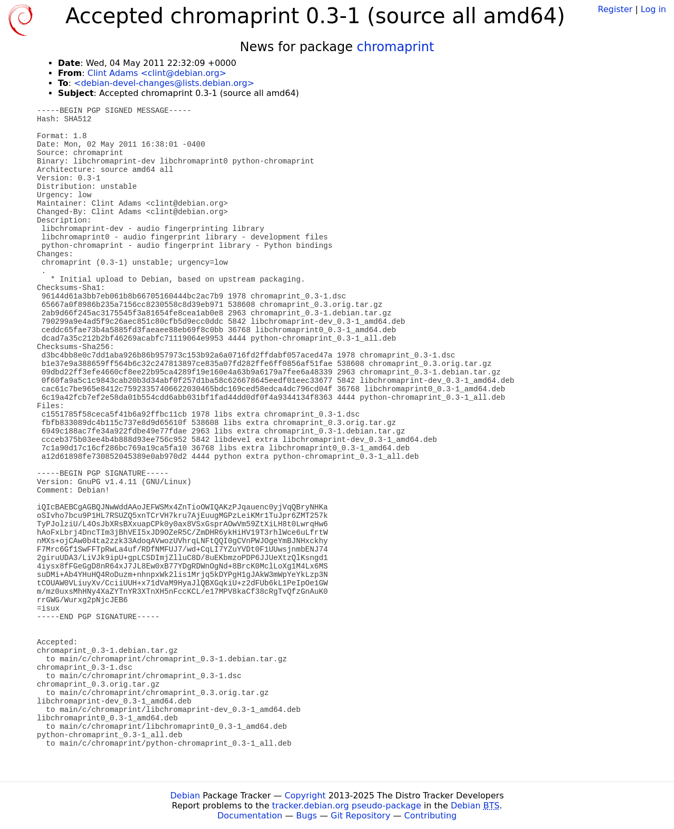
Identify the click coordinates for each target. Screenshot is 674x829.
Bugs (306, 816)
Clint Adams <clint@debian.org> (156, 73)
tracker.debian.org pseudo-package (346, 806)
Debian (185, 796)
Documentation (249, 816)
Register (615, 9)
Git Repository (360, 816)
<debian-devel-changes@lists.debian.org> (164, 83)
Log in (653, 9)
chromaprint (395, 47)
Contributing (430, 816)
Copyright (304, 796)
